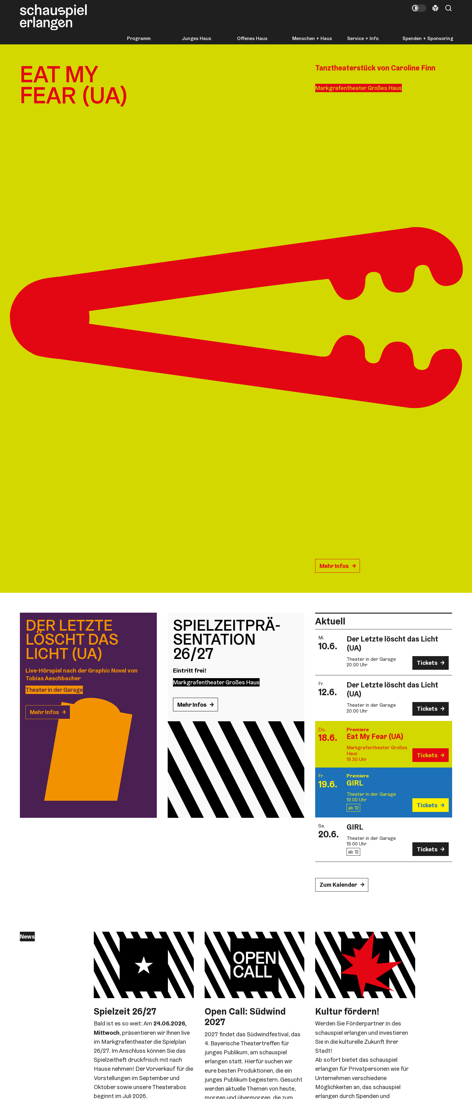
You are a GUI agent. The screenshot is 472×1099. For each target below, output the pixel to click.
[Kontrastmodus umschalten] (418, 8)
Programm (139, 38)
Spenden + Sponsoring (427, 38)
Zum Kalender (338, 885)
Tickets (427, 663)
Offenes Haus (252, 38)
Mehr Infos (334, 566)
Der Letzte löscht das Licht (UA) (392, 643)
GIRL (355, 783)
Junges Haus (196, 38)
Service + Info (363, 38)
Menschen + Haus (312, 38)
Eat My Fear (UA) (375, 736)
